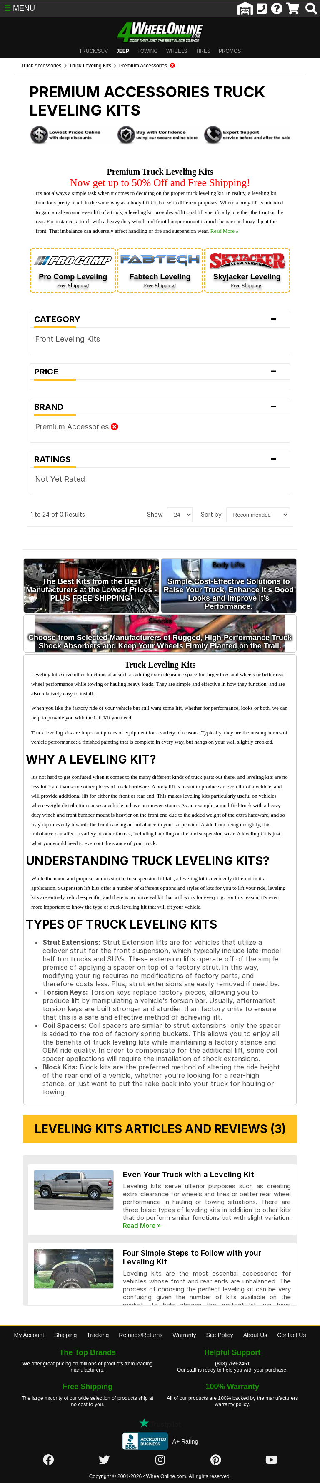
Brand (160, 410)
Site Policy (219, 1301)
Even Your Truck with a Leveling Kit (172, 1140)
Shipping (65, 1301)
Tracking (98, 1301)
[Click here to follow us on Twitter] (104, 1426)
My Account (29, 1301)
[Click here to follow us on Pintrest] (216, 1426)
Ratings (160, 462)
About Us (255, 1301)
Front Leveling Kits (51, 341)
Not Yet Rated (44, 482)
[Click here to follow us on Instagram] (160, 1426)
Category (160, 322)
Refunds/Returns (140, 1301)
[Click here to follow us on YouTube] (271, 1426)
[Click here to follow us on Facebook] (48, 1426)
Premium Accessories (60, 429)
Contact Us (291, 1301)
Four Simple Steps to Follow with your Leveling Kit (199, 1211)
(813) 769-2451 (232, 1330)
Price (160, 374)
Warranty (184, 1301)
